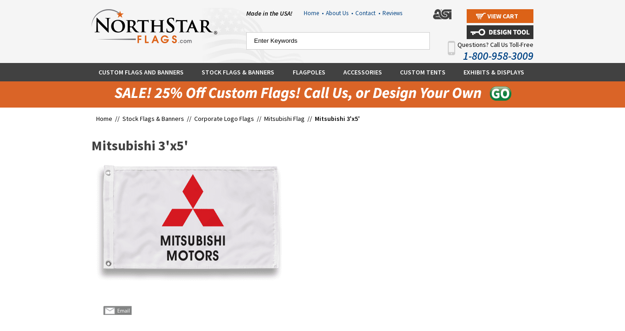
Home (314, 13)
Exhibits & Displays (493, 72)
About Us (339, 13)
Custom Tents (423, 72)
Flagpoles (309, 72)
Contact (367, 13)
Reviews (392, 13)
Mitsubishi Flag (284, 118)
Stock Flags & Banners (238, 72)
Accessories (362, 72)
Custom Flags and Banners (141, 72)
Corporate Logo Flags (224, 118)
